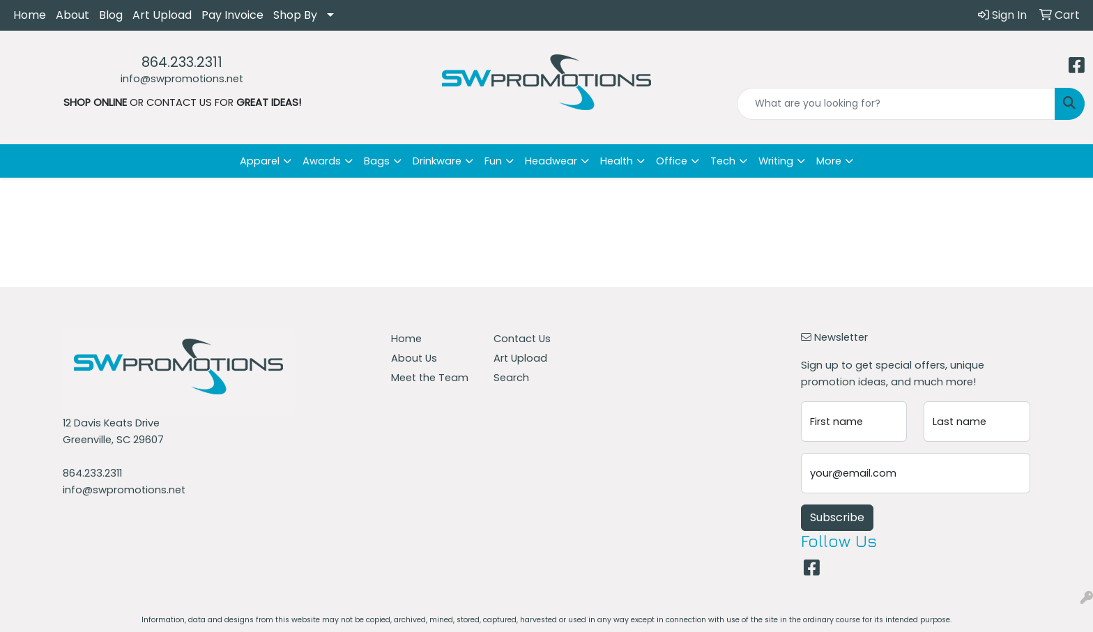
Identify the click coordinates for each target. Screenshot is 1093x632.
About (72, 15)
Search (511, 378)
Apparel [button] (260, 161)
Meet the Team (429, 378)
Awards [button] (322, 161)
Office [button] (671, 161)
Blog (111, 15)
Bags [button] (377, 161)
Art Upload (162, 15)
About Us (414, 358)
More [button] (828, 161)
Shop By (295, 15)
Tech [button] (722, 161)
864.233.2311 (182, 62)
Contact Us (522, 339)
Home (29, 15)
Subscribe (837, 517)
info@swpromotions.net (182, 79)
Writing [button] (775, 161)
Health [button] (616, 161)
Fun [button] (493, 161)
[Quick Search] (896, 104)
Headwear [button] (551, 161)
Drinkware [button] (437, 161)
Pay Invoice (232, 15)
